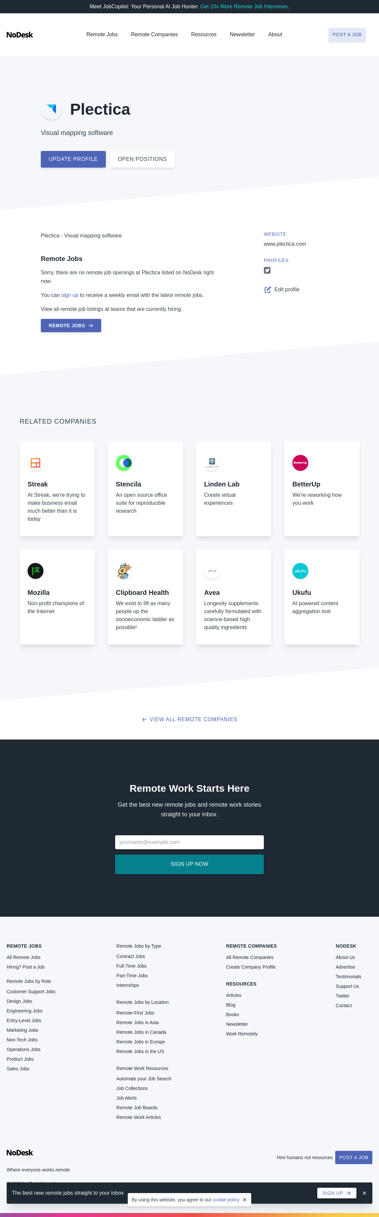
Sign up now (189, 864)
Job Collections (132, 1088)
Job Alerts (126, 1098)
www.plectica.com (285, 244)
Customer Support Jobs (31, 991)
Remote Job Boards (137, 1107)
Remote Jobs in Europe (140, 1041)
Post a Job (353, 1157)
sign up (70, 295)
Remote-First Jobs (135, 1012)
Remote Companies (154, 34)
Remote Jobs (101, 34)
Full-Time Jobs (131, 966)
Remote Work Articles (138, 1117)
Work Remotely (242, 1033)
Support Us (347, 986)
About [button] (275, 34)
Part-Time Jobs (132, 975)
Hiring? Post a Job (25, 967)
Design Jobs (19, 1001)
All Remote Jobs (23, 957)
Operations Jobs (23, 1049)
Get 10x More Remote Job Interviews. (244, 6)
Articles (233, 995)
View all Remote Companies (190, 719)
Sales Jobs (18, 1068)
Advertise (345, 967)
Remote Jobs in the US (140, 1051)
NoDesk (346, 946)
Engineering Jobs (24, 1011)
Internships (127, 985)
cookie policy (226, 1199)
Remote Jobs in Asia (137, 1022)
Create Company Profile (250, 967)
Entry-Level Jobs (24, 1020)
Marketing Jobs (22, 1030)
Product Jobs (20, 1059)
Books (232, 1014)
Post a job (347, 34)
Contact (344, 1005)
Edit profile (282, 290)
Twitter (342, 996)
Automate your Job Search (144, 1078)
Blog (230, 1005)
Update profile (73, 159)
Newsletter (242, 34)
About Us (345, 957)
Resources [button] (203, 34)
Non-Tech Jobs (22, 1039)
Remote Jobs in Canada (141, 1032)
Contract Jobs (130, 956)
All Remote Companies (249, 957)
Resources (241, 984)
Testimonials (348, 976)
